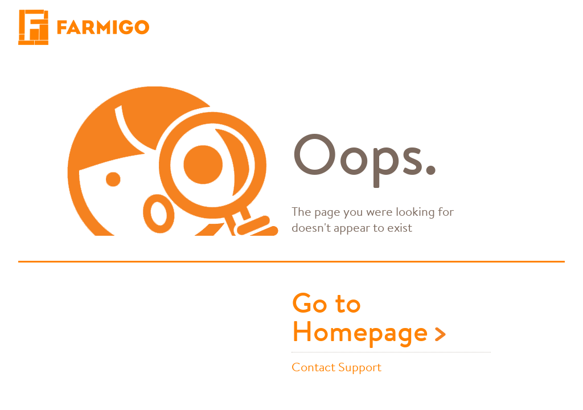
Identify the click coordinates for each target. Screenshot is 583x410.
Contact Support (336, 366)
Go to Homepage (369, 319)
